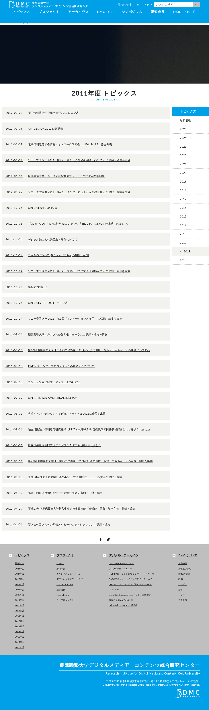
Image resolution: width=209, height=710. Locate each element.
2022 (183, 155)
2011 (187, 251)
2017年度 (19, 610)
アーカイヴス (78, 12)
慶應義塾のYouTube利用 (121, 600)
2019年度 (19, 600)
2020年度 (19, 595)
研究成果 (158, 12)
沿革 (180, 589)
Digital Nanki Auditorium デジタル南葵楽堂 (130, 595)
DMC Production (64, 584)
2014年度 (19, 626)
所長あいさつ (185, 568)
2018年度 (19, 605)
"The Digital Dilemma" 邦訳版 (123, 605)
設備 (180, 579)
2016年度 (19, 615)
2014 (183, 225)
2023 (183, 146)
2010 (183, 260)
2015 (183, 216)
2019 (183, 181)
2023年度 (19, 579)
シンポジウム (132, 12)
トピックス (21, 12)
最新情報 (185, 120)
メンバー (182, 595)
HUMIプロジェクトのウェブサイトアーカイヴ (131, 573)
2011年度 (19, 642)
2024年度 (19, 573)
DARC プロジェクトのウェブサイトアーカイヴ (131, 579)
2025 (183, 129)
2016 (183, 207)
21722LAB (114, 589)
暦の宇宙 (60, 568)
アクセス (136, 4)
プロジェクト (49, 12)
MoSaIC (60, 563)
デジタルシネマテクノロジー (70, 579)
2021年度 (19, 589)
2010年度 (19, 647)
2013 (183, 234)
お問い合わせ (122, 4)
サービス (182, 584)
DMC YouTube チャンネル (121, 563)
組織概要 (182, 563)
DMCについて (184, 12)
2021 (183, 164)
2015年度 (19, 621)
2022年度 (19, 584)
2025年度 (19, 568)
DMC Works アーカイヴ (120, 568)
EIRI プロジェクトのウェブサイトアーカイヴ (130, 584)
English (148, 4)
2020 (183, 172)
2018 (183, 190)
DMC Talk (105, 12)
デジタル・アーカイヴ (123, 555)
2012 (183, 242)
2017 (183, 199)
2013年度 (19, 631)
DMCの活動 (184, 573)
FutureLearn (62, 595)
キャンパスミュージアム (68, 573)
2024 (183, 137)
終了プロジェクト (65, 600)
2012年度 (19, 636)
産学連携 (60, 589)
